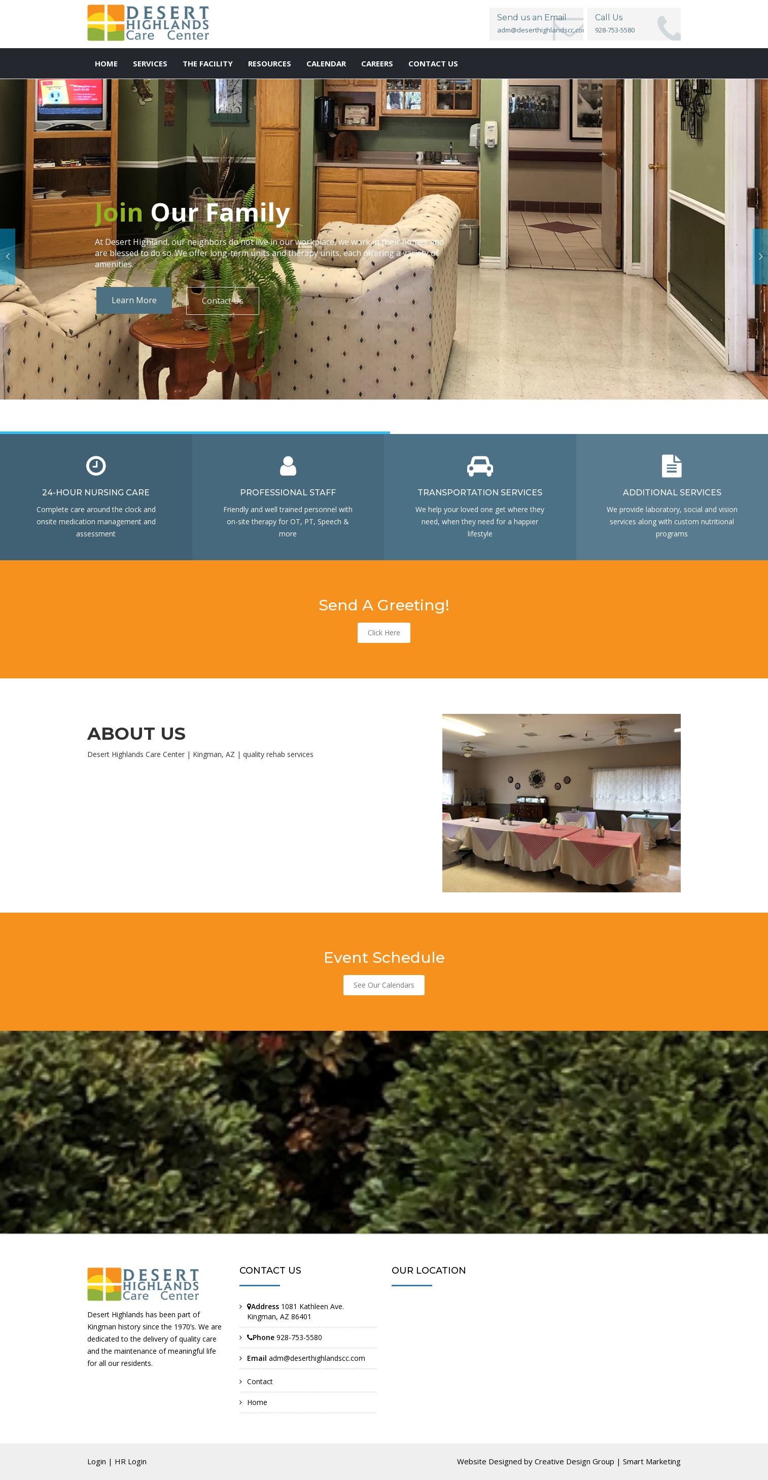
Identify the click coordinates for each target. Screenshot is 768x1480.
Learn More (134, 300)
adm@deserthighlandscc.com (542, 29)
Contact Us (222, 300)
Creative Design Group (574, 1461)
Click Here (384, 632)
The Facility (208, 63)
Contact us (433, 63)
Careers (377, 63)
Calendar (326, 63)
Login (96, 1461)
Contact (260, 1381)
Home (106, 63)
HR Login (131, 1461)
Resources (269, 63)
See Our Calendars (384, 985)
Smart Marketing (652, 1461)
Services (150, 63)
